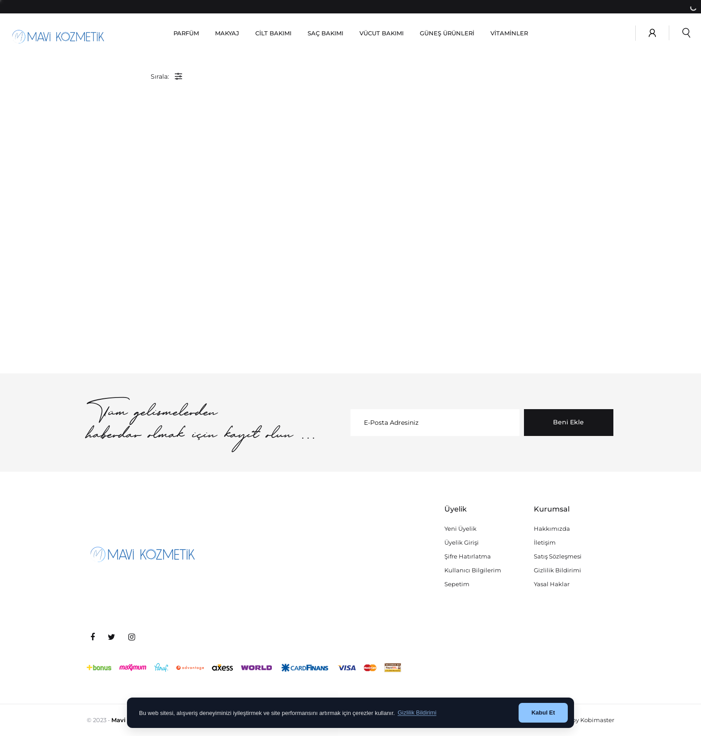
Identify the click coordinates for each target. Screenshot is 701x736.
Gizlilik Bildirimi (557, 570)
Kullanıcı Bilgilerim (472, 570)
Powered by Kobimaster (579, 719)
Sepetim (456, 584)
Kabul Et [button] (543, 712)
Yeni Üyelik (460, 528)
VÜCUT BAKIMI (381, 33)
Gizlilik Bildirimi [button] (416, 712)
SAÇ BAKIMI (325, 33)
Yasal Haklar (552, 584)
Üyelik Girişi (461, 542)
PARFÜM (186, 33)
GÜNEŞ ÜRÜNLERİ (447, 33)
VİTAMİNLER (509, 33)
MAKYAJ (227, 33)
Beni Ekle (568, 422)
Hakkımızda (552, 528)
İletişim (545, 542)
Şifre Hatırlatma (467, 556)
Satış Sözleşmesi (558, 556)
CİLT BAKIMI (273, 33)
